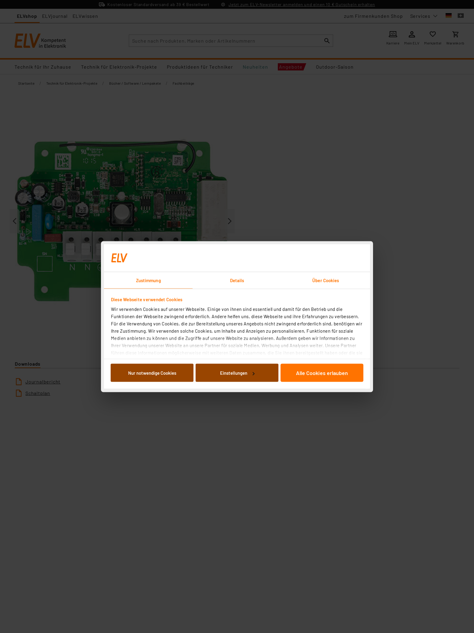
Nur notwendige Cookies (152, 373)
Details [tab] (237, 280)
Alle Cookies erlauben (322, 373)
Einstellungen (237, 373)
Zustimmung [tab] (148, 280)
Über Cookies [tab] (325, 280)
